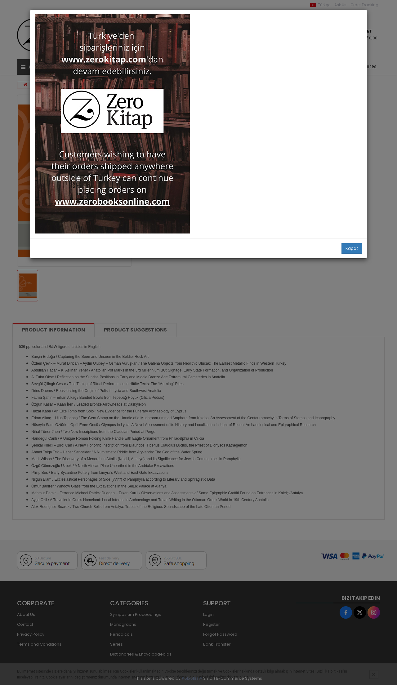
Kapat (352, 248)
